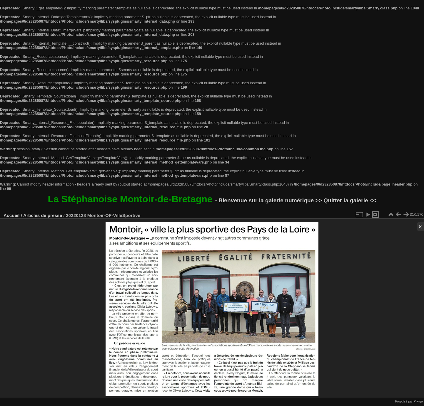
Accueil (12, 215)
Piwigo (418, 401)
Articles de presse (42, 215)
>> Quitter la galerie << (346, 200)
